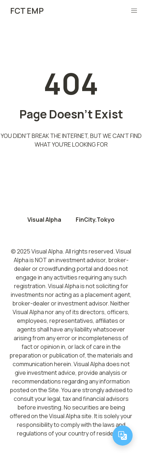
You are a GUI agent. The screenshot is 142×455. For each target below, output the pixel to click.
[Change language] (122, 435)
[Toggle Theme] (117, 11)
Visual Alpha (44, 220)
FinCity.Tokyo (95, 220)
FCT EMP (27, 10)
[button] (134, 11)
